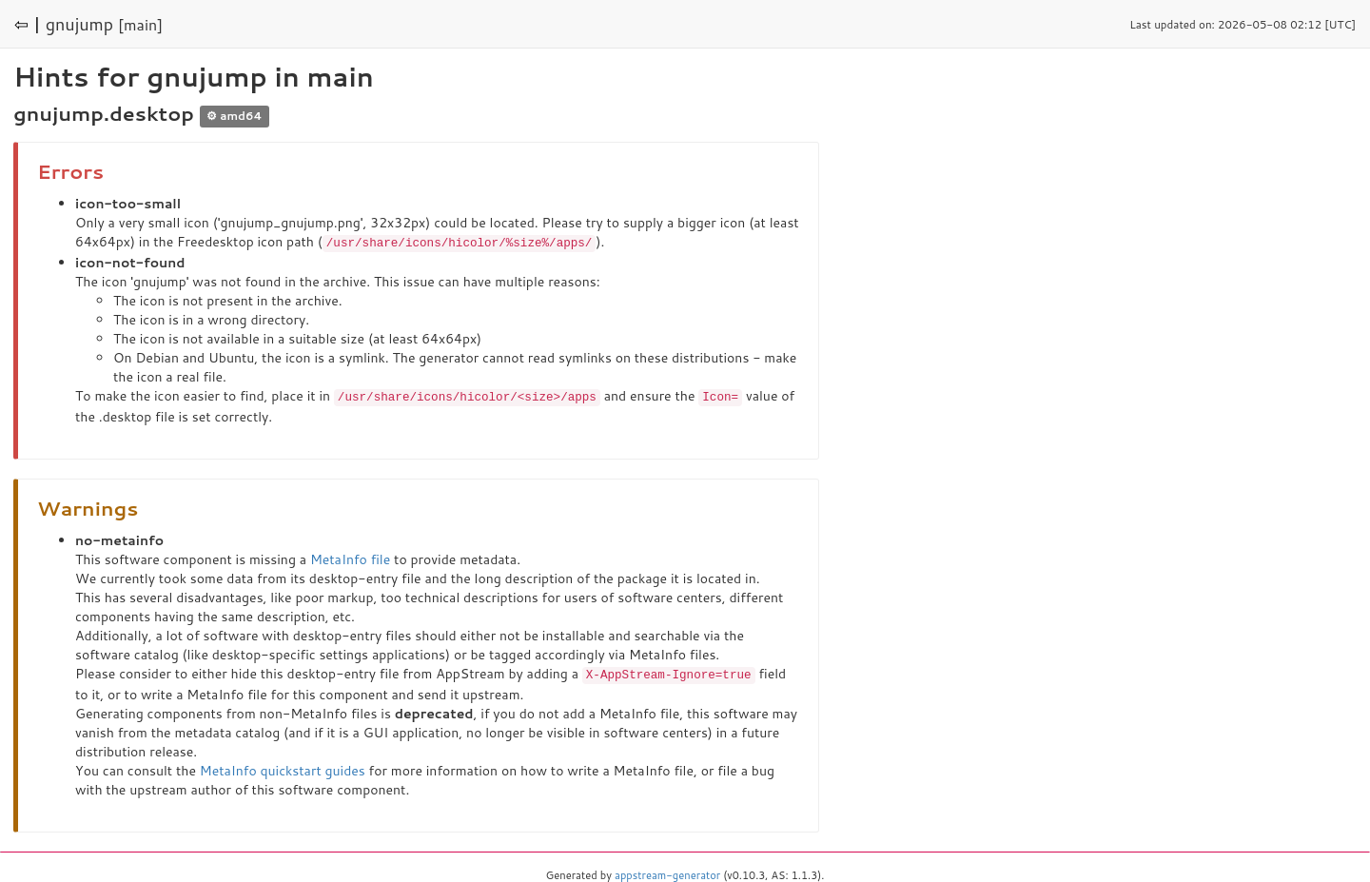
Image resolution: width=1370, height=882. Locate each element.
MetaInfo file (350, 557)
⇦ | (27, 23)
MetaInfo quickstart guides (282, 767)
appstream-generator (667, 872)
